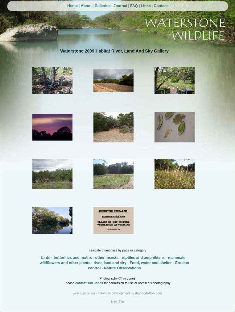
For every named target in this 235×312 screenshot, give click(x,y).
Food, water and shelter (151, 263)
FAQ (134, 6)
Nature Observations (122, 268)
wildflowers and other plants (65, 263)
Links (146, 6)
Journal (120, 6)
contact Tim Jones (89, 283)
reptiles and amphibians (143, 257)
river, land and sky (110, 263)
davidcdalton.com (148, 293)
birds (46, 257)
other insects (106, 257)
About (86, 6)
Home (72, 6)
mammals (176, 257)
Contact (161, 6)
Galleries (102, 6)
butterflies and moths (73, 257)
